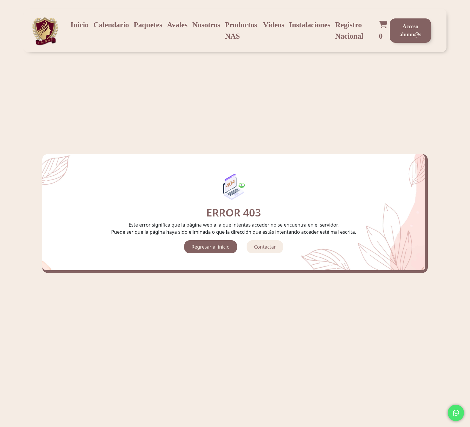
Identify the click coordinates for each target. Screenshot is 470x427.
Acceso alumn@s (410, 30)
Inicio (79, 25)
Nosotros (206, 25)
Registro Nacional (349, 30)
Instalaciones (309, 25)
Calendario (111, 25)
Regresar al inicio (211, 247)
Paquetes (148, 25)
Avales (177, 25)
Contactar (265, 247)
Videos (273, 25)
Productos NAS (241, 30)
